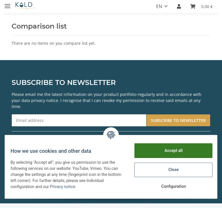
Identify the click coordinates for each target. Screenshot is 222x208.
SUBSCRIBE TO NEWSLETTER (178, 120)
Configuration (170, 186)
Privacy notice (84, 186)
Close (170, 169)
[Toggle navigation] (7, 3)
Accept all (170, 150)
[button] (179, 6)
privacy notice (44, 100)
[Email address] (79, 120)
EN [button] (159, 6)
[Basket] (201, 6)
